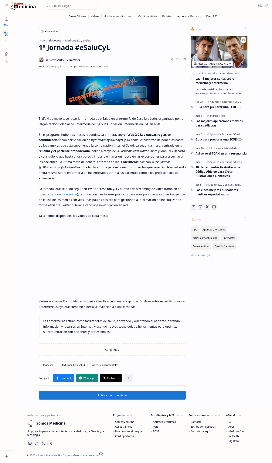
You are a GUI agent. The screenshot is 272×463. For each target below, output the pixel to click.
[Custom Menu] (6, 34)
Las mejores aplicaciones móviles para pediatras (219, 123)
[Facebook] (214, 207)
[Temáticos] (240, 184)
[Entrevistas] (229, 237)
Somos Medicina (48, 455)
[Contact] (6, 61)
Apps (231, 426)
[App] (223, 115)
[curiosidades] (218, 73)
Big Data (233, 441)
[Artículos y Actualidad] (224, 148)
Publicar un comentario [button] (112, 395)
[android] (214, 115)
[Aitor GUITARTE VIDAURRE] (63, 59)
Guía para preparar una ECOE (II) (219, 139)
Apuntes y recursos (164, 422)
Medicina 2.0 (236, 431)
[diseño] (238, 162)
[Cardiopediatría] (148, 16)
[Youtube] (193, 207)
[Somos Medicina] (23, 6)
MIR (155, 426)
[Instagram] (200, 207)
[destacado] (233, 73)
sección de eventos (63, 194)
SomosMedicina (124, 422)
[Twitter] (207, 207)
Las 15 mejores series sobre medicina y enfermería (215, 81)
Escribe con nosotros (203, 426)
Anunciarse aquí (200, 431)
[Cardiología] (240, 134)
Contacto (196, 422)
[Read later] (171, 59)
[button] (6, 6)
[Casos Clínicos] (77, 16)
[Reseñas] (167, 16)
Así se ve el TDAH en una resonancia (221, 153)
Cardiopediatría (124, 436)
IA (229, 422)
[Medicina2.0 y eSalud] (73, 364)
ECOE (156, 431)
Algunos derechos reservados (80, 455)
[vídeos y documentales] (105, 364)
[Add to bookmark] (243, 40)
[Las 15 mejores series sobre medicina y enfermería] (219, 52)
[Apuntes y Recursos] (189, 16)
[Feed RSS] (212, 16)
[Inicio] (6, 19)
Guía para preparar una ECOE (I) (218, 107)
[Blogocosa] (47, 364)
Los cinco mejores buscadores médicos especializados (217, 192)
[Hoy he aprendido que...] (119, 16)
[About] (6, 54)
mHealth (233, 436)
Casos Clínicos (123, 426)
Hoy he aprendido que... (129, 431)
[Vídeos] (95, 16)
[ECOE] (238, 101)
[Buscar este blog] (71, 5)
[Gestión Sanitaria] (224, 246)
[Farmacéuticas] (201, 246)
